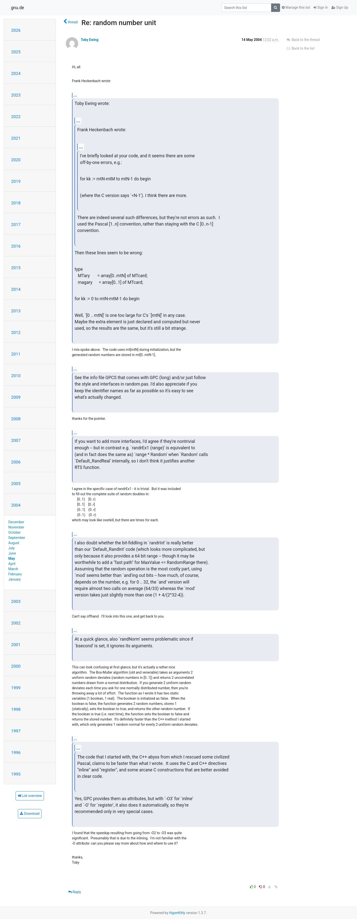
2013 (16, 310)
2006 (16, 462)
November (16, 527)
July (11, 548)
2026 (16, 30)
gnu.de (17, 7)
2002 (16, 623)
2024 (16, 73)
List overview (30, 796)
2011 (16, 354)
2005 (16, 483)
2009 (16, 397)
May (11, 558)
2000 (16, 666)
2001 (16, 644)
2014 (16, 289)
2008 (16, 418)
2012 (16, 332)
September (16, 538)
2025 (16, 51)
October (14, 532)
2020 (16, 159)
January (14, 579)
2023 (16, 95)
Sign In (321, 7)
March (13, 569)
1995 (16, 774)
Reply (74, 892)
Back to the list (300, 48)
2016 (16, 246)
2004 (16, 505)
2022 (16, 116)
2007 (16, 440)
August (13, 543)
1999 (16, 687)
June (12, 553)
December (16, 522)
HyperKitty (177, 913)
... (75, 95)
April (12, 564)
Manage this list (296, 7)
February (15, 574)
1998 (16, 709)
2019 (16, 181)
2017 (16, 224)
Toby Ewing (89, 40)
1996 (16, 752)
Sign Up (339, 7)
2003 (16, 601)
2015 (16, 267)
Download (29, 814)
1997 (16, 730)
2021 (16, 138)
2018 (16, 202)
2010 (16, 375)
